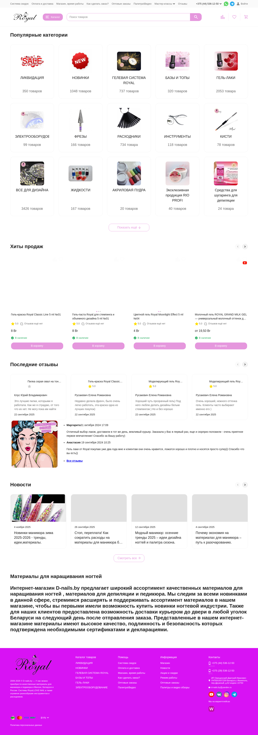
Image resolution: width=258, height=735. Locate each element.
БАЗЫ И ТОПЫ (84, 677)
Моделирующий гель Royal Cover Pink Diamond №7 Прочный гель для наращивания (226, 381)
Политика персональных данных (26, 725)
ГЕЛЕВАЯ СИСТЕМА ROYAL (92, 672)
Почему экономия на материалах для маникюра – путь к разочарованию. (218, 537)
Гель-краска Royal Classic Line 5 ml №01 (36, 314)
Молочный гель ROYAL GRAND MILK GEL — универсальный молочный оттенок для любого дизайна (221, 317)
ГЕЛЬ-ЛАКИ (82, 682)
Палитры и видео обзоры (174, 687)
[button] (238, 246)
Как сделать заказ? (98, 3)
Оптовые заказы (121, 3)
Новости (165, 668)
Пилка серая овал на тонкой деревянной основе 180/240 (45, 381)
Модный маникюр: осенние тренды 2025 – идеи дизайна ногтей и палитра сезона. (158, 537)
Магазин (165, 663)
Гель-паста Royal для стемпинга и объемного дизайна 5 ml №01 (93, 316)
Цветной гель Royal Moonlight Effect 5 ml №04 (158, 316)
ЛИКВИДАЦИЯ (84, 663)
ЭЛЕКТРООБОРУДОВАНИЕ (92, 687)
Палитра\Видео (142, 3)
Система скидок (19, 3)
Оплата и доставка (42, 3)
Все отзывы (75, 460)
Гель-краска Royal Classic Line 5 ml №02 (105, 381)
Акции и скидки (169, 672)
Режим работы (168, 677)
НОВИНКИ (82, 668)
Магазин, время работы (69, 3)
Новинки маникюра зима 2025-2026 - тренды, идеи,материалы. (33, 537)
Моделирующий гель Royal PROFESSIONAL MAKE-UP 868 (166, 381)
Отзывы (182, 3)
